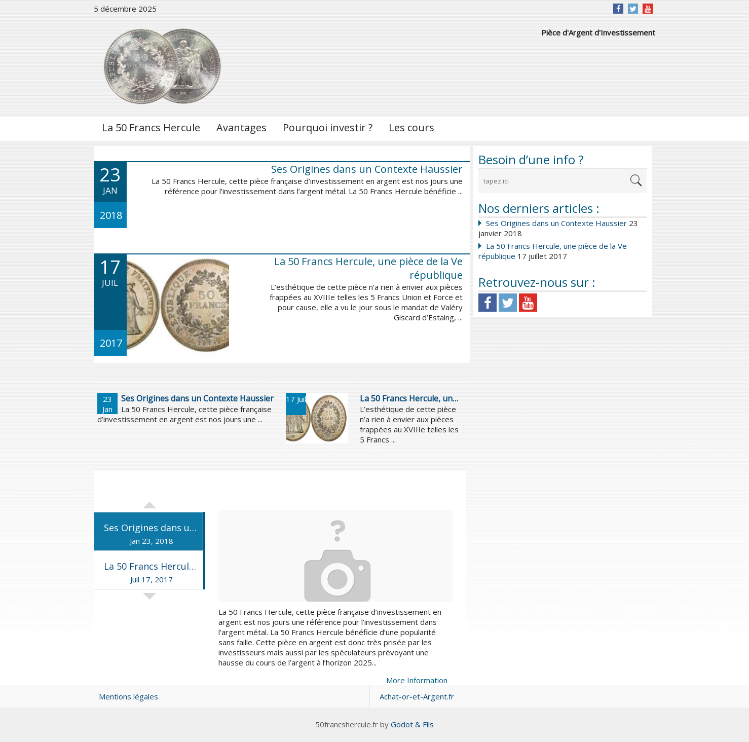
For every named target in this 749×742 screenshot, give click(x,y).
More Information (416, 680)
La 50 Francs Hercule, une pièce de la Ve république (368, 268)
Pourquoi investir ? (327, 127)
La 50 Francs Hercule (151, 127)
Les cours (411, 127)
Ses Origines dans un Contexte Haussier (556, 223)
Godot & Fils (412, 724)
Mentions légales (128, 696)
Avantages (241, 127)
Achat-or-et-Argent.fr (417, 696)
